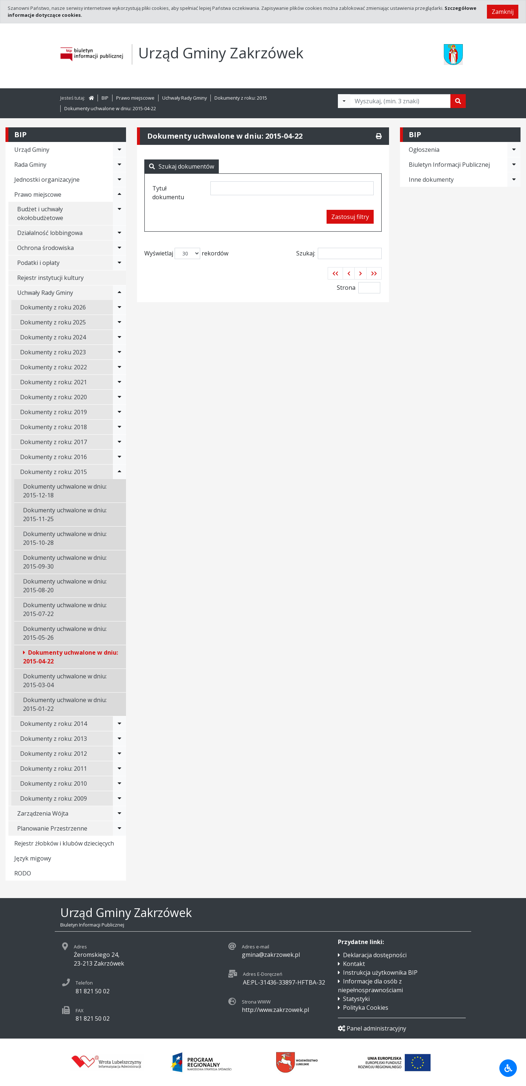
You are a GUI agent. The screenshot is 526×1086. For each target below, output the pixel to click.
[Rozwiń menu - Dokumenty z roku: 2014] (119, 723)
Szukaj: (339, 253)
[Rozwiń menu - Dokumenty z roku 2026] (119, 307)
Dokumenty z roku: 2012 (53, 754)
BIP (105, 98)
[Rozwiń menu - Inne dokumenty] (514, 179)
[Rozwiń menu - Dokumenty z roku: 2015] (119, 472)
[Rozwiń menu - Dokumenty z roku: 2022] (119, 367)
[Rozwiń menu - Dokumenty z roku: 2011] (119, 768)
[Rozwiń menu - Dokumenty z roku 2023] (119, 352)
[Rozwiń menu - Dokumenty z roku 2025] (119, 322)
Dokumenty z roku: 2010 (53, 783)
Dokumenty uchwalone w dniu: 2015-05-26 (65, 633)
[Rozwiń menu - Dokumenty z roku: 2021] (119, 382)
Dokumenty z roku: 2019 (53, 412)
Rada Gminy (30, 165)
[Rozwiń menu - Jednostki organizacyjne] (119, 179)
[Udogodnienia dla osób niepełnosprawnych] (508, 1068)
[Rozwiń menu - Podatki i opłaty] (119, 262)
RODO (22, 873)
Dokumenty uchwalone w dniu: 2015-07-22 (65, 609)
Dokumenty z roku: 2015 (240, 98)
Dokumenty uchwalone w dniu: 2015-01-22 (65, 704)
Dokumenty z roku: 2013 (53, 739)
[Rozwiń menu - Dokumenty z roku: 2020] (119, 397)
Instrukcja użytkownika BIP (380, 972)
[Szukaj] (458, 101)
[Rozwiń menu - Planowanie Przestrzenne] (119, 828)
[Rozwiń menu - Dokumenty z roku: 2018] (119, 427)
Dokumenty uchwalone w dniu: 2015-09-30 (65, 562)
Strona (346, 288)
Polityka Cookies (365, 1008)
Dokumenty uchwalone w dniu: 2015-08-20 (65, 585)
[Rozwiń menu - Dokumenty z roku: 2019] (119, 412)
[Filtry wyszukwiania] (344, 101)
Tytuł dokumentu (168, 192)
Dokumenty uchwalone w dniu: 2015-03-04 (65, 680)
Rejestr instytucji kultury (50, 278)
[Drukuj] (379, 136)
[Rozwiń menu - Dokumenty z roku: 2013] (119, 738)
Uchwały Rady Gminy (184, 98)
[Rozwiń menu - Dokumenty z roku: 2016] (119, 457)
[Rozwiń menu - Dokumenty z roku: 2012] (119, 753)
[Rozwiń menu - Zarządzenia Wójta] (119, 813)
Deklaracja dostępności (375, 955)
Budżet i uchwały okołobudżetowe (40, 213)
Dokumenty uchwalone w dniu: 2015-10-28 (65, 538)
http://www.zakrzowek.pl (275, 1010)
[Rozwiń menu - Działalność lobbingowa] (119, 233)
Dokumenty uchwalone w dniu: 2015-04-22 (110, 108)
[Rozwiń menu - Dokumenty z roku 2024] (119, 337)
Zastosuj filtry (350, 217)
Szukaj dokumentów (181, 166)
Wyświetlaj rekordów (186, 253)
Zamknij (503, 12)
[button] (335, 273)
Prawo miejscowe (135, 98)
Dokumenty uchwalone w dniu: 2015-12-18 (65, 490)
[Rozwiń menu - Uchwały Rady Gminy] (119, 292)
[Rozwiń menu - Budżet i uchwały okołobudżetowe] (119, 213)
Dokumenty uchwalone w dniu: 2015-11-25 (65, 514)
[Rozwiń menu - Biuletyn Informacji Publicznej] (514, 164)
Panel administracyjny (372, 1028)
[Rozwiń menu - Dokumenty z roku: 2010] (119, 783)
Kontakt (354, 964)
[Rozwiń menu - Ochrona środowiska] (119, 247)
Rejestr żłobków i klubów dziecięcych (64, 843)
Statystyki (356, 999)
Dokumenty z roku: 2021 (53, 382)
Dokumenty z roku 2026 (53, 307)
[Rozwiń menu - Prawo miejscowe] (119, 194)
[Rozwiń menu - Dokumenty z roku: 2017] (119, 442)
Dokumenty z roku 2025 (53, 322)
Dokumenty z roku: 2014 (53, 724)
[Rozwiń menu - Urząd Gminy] (119, 149)
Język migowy (32, 858)
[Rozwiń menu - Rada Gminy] (119, 164)
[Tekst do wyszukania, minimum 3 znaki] (400, 101)
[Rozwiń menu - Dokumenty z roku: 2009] (119, 798)
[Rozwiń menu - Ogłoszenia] (514, 149)
